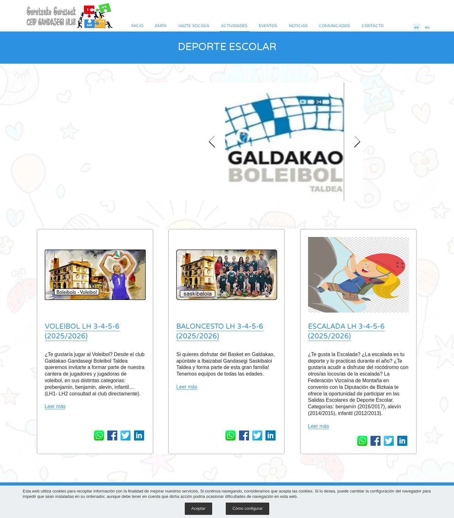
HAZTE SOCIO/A (193, 25)
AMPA (161, 25)
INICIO (137, 25)
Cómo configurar (247, 508)
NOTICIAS (298, 25)
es (417, 27)
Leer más (55, 406)
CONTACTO (373, 25)
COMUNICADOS (334, 25)
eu (427, 27)
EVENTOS (268, 25)
